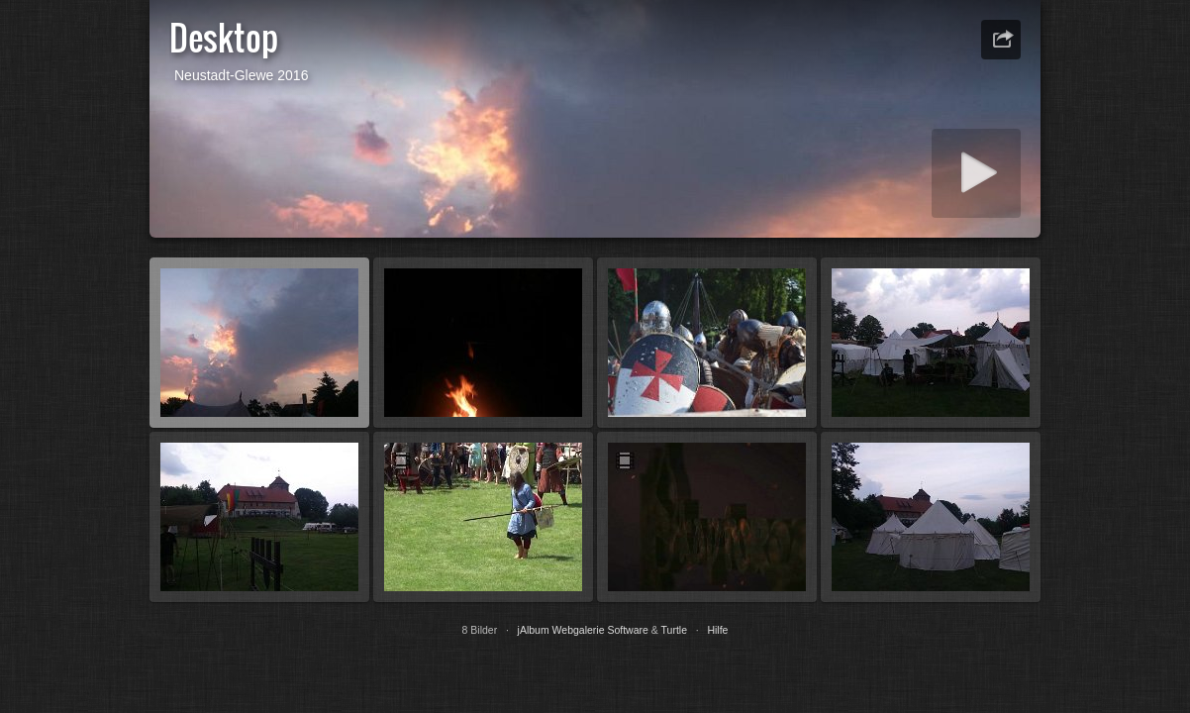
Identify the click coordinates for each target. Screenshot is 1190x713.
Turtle (674, 630)
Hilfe (717, 630)
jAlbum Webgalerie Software (583, 630)
